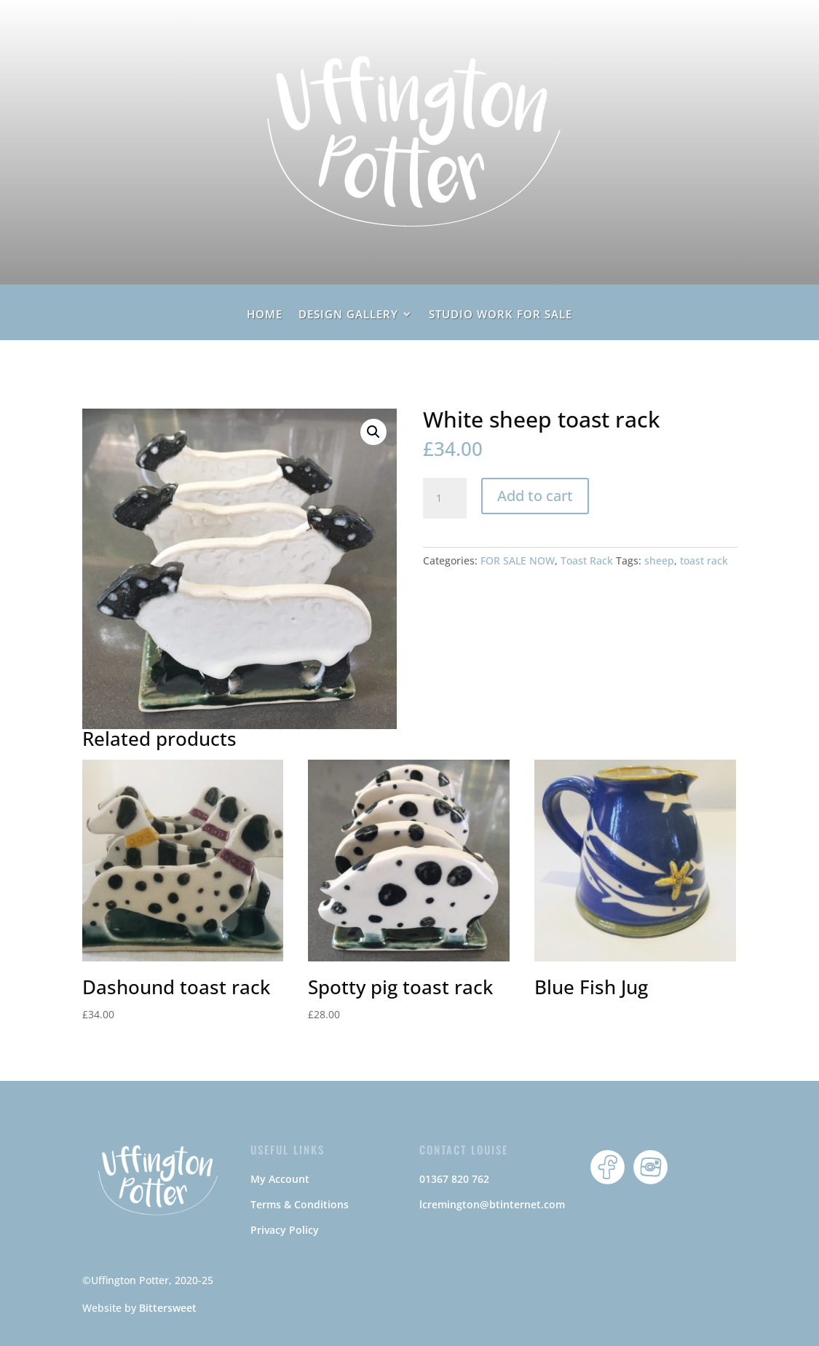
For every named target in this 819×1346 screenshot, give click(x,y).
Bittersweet (168, 1308)
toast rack (704, 560)
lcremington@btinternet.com (492, 1204)
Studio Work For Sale (500, 315)
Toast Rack (587, 560)
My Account (279, 1179)
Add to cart (535, 495)
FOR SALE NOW (517, 560)
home (264, 315)
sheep (659, 560)
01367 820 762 (454, 1179)
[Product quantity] (445, 498)
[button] (373, 432)
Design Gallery (348, 315)
